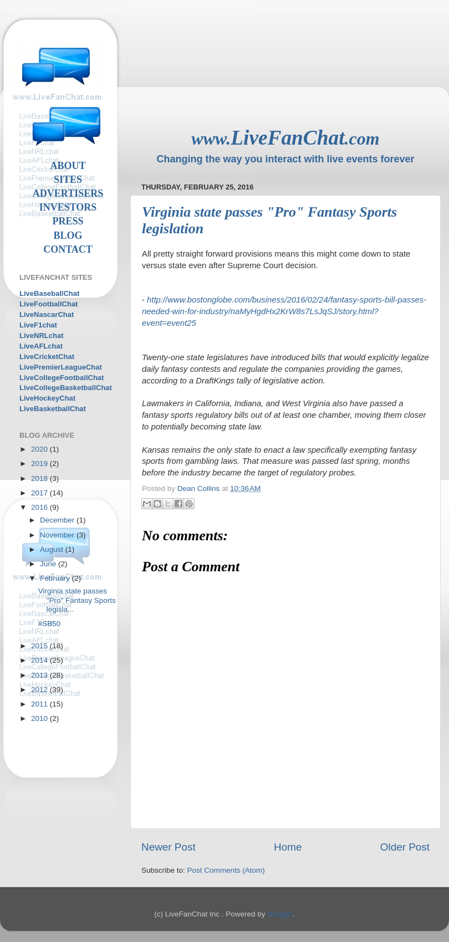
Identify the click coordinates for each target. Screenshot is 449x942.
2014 (40, 660)
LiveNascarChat (46, 314)
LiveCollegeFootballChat (61, 377)
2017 (40, 493)
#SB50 (49, 624)
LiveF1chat (38, 325)
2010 (40, 718)
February (56, 578)
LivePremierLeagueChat (60, 367)
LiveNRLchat (41, 335)
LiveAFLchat (41, 346)
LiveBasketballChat (52, 409)
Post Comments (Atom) (226, 870)
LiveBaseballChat (49, 293)
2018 (40, 478)
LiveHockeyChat (47, 398)
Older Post (405, 847)
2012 (40, 689)
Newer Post (168, 847)
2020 (40, 449)
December (58, 520)
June (49, 564)
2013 (40, 675)
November (58, 535)
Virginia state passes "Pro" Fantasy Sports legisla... (77, 600)
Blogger (280, 914)
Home (288, 847)
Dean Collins (199, 488)
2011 (40, 704)
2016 (40, 507)
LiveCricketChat (46, 356)
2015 (40, 646)
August (52, 549)
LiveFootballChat (48, 304)
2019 (40, 463)
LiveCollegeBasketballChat (65, 387)
